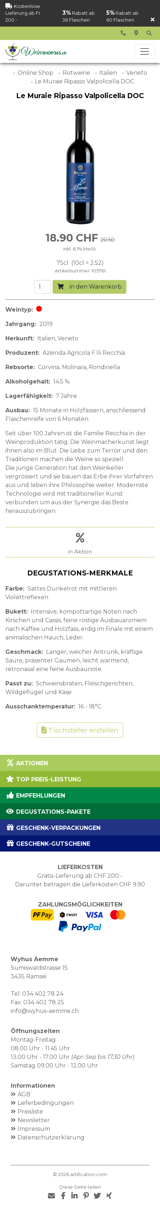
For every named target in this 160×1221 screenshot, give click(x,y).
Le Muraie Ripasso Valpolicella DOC (84, 81)
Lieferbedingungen (46, 1103)
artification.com (88, 1174)
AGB (24, 1094)
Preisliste (30, 1111)
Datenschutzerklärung (51, 1137)
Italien (108, 72)
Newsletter (34, 1120)
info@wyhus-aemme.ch (45, 1010)
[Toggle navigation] (145, 51)
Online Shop (35, 72)
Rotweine (76, 72)
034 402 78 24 (42, 993)
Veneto (136, 72)
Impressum (34, 1128)
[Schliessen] (153, 20)
